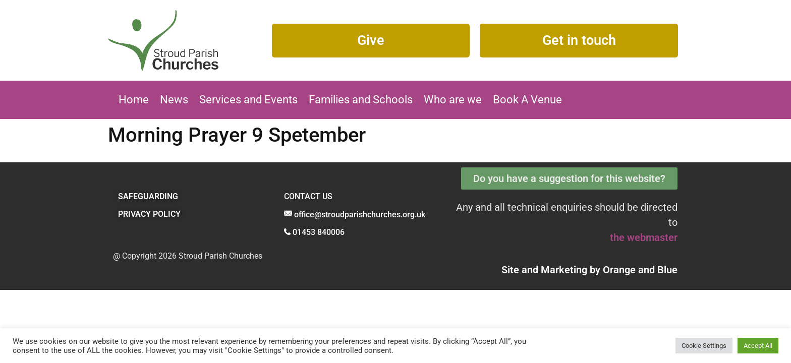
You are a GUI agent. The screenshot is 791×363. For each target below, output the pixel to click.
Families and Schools (361, 99)
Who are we (453, 99)
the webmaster (643, 237)
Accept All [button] (758, 345)
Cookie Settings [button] (704, 345)
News (174, 99)
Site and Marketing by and (589, 270)
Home (134, 99)
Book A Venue (527, 99)
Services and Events (248, 99)
